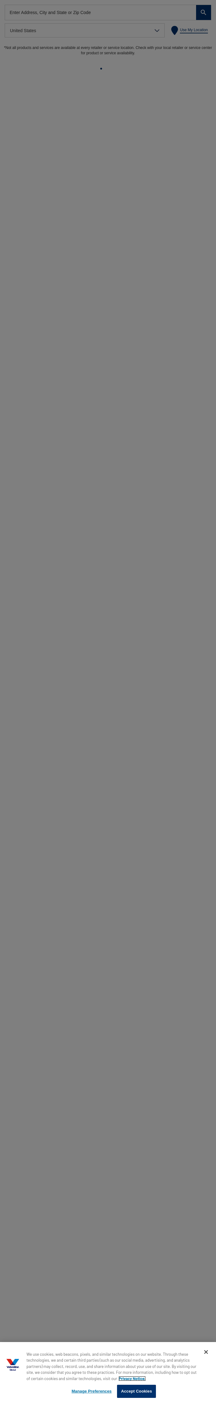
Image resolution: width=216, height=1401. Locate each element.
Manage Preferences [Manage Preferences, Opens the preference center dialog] (92, 1391)
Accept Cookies (136, 1391)
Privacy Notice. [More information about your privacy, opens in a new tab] (132, 1378)
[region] (108, 1371)
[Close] (206, 1352)
